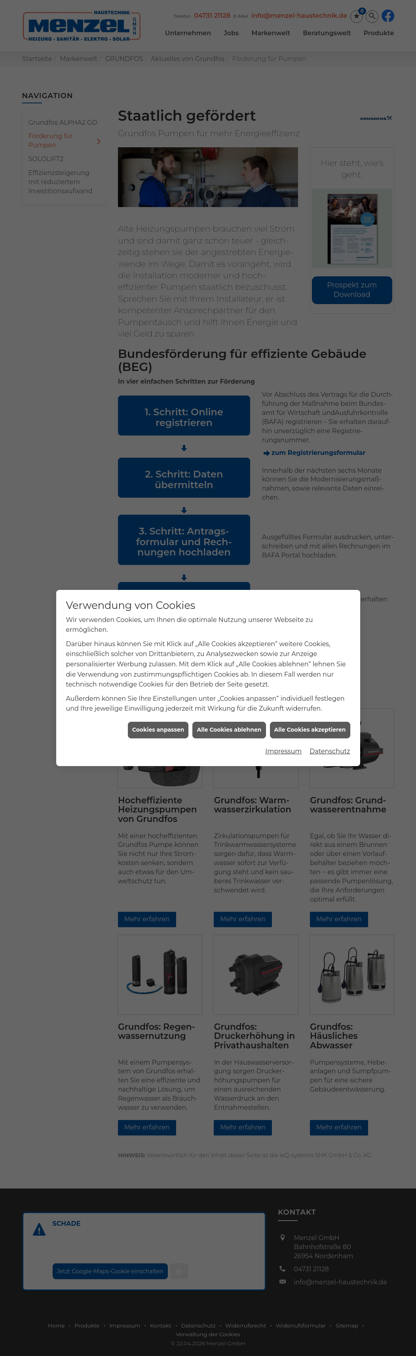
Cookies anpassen (158, 715)
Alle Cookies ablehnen (229, 715)
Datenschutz (330, 737)
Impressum (283, 737)
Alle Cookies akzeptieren (310, 715)
